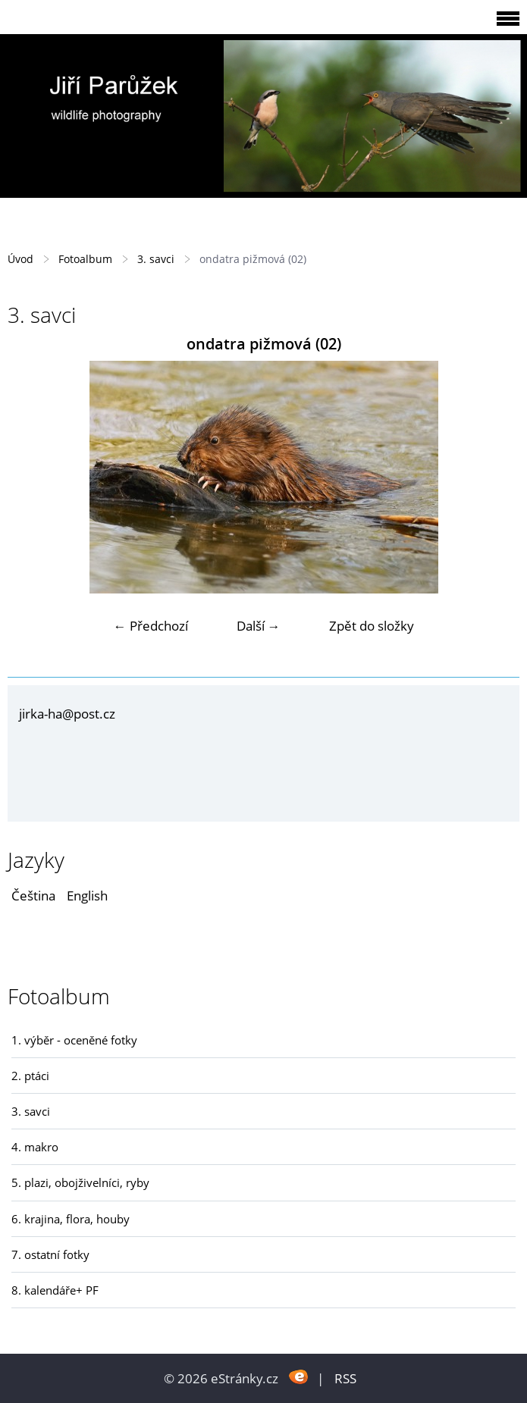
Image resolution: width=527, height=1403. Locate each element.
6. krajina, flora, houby (70, 1218)
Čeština (33, 895)
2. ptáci (30, 1075)
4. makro (34, 1146)
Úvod (20, 259)
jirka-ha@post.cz (67, 713)
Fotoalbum (85, 259)
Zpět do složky (371, 625)
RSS (345, 1378)
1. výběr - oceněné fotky (74, 1040)
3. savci (155, 259)
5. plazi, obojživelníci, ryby (80, 1182)
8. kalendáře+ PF (55, 1290)
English (87, 895)
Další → (259, 625)
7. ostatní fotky (50, 1254)
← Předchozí (151, 625)
